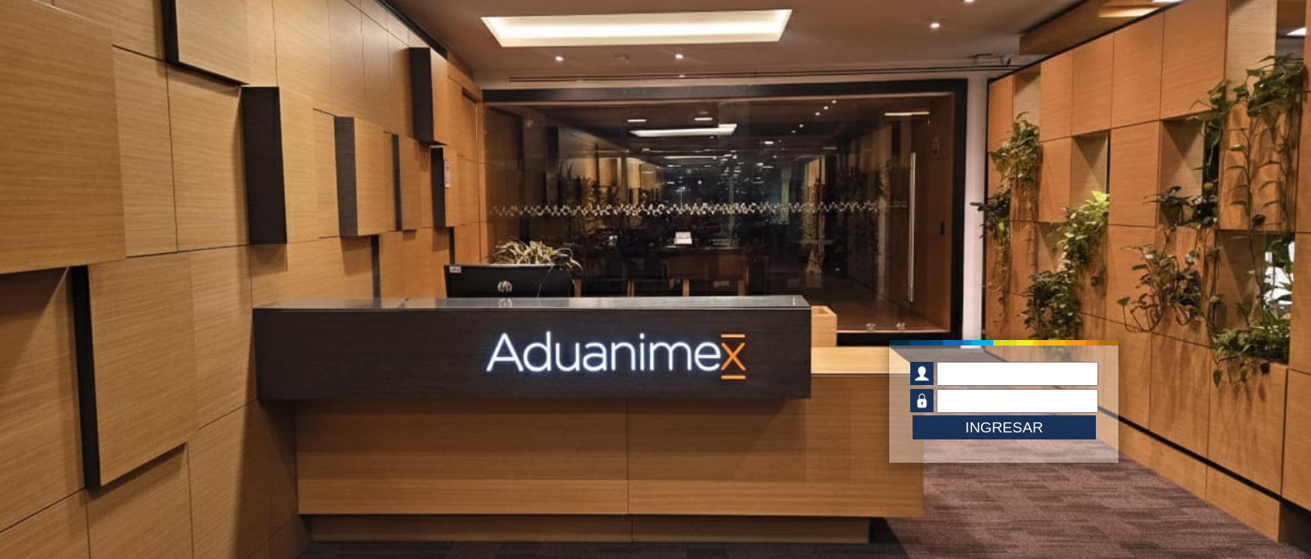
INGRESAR (1004, 427)
